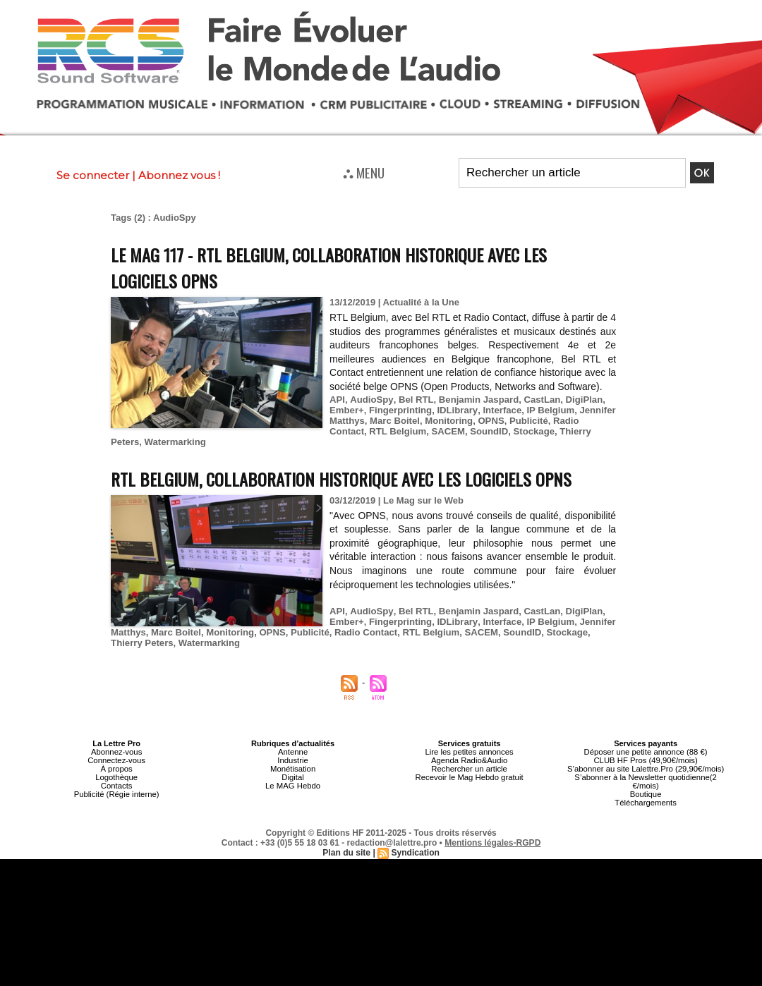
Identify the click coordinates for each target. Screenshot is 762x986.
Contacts (116, 785)
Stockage (492, 431)
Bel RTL (414, 399)
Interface (499, 410)
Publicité (526, 420)
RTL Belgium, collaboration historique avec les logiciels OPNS (346, 478)
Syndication (415, 853)
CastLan (539, 399)
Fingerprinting (399, 410)
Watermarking (141, 442)
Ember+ (346, 410)
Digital (293, 777)
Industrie (293, 760)
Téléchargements (646, 802)
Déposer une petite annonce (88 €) (646, 752)
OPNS (489, 420)
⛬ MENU (364, 172)
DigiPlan (580, 399)
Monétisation (293, 769)
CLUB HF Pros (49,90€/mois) (645, 760)
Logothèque (116, 777)
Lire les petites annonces (469, 752)
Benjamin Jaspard (476, 399)
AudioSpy (371, 399)
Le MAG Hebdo (293, 785)
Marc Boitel (393, 420)
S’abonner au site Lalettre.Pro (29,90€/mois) (645, 769)
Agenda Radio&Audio (469, 760)
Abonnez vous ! (179, 175)
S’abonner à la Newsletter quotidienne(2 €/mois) (645, 781)
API (337, 399)
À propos (116, 769)
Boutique (645, 794)
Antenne (293, 752)
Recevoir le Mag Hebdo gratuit (469, 777)
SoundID (447, 431)
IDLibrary (456, 410)
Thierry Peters (548, 431)
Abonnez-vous (116, 752)
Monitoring (447, 420)
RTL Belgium (357, 431)
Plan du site (346, 853)
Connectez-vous (116, 760)
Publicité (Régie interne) (116, 794)
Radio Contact (582, 420)
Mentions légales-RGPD (492, 843)
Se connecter (92, 175)
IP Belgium (548, 410)
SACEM (407, 431)
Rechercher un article (470, 769)
